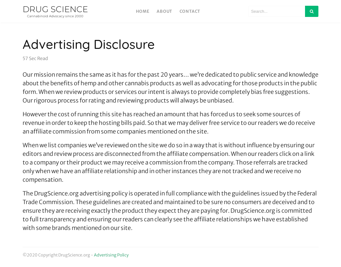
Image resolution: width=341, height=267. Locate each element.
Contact (190, 11)
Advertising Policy (111, 254)
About (164, 11)
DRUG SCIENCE (55, 11)
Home (143, 11)
